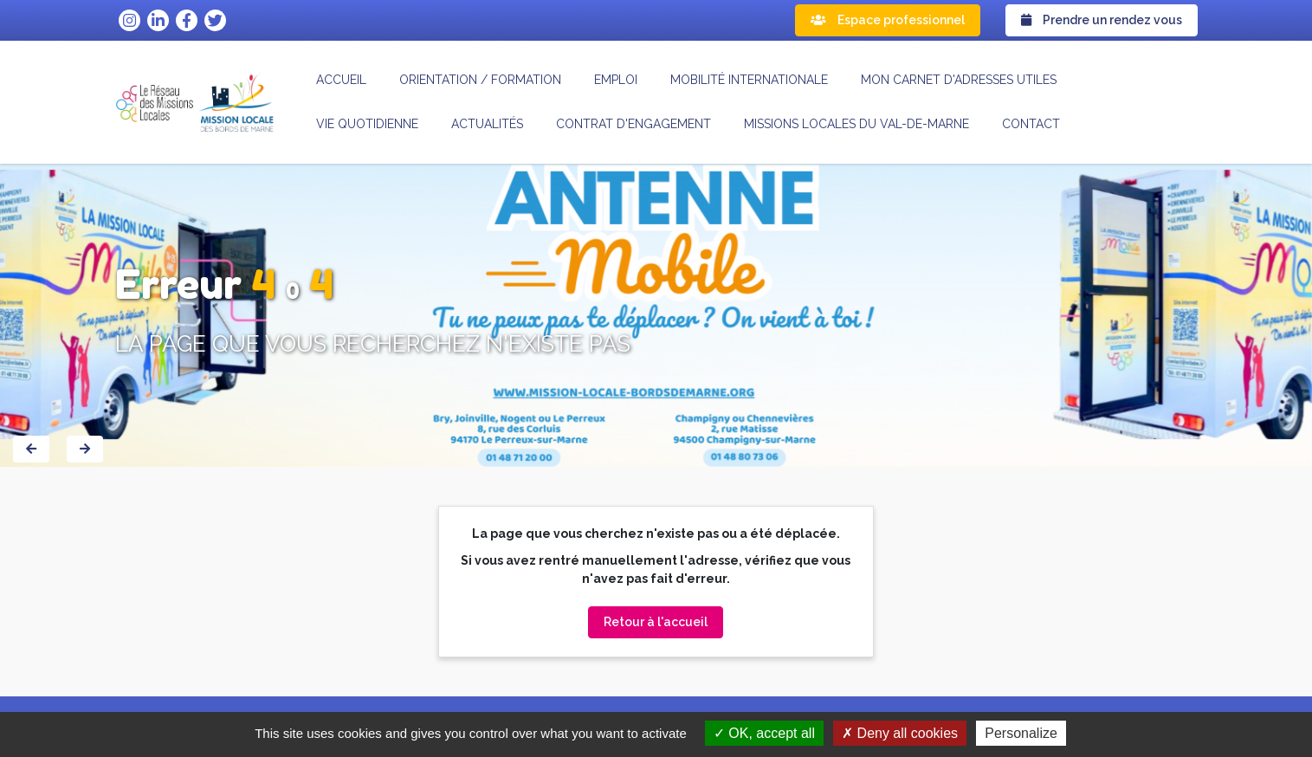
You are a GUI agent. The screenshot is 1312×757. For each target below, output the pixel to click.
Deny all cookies (900, 733)
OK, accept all (764, 733)
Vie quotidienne (367, 124)
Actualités (487, 124)
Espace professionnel (888, 20)
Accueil (341, 80)
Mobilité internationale (749, 80)
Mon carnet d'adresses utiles (959, 80)
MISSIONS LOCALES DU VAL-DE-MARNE (856, 124)
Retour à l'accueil (656, 622)
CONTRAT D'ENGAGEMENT (633, 124)
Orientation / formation (480, 80)
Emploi (615, 80)
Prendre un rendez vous (1101, 20)
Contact (1031, 124)
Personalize (1021, 733)
